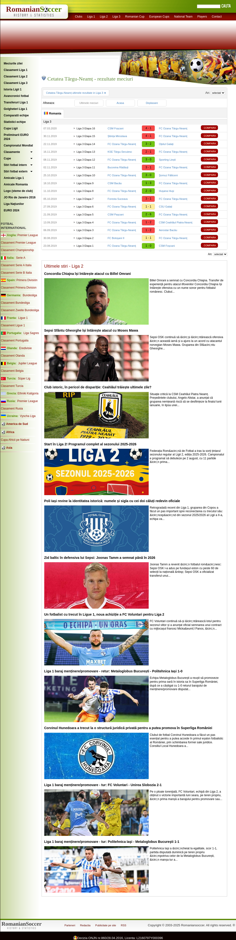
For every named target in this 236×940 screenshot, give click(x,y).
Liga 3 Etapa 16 (86, 128)
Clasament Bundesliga (15, 302)
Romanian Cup (134, 16)
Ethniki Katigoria (28, 393)
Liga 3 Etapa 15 (86, 136)
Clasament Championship (17, 250)
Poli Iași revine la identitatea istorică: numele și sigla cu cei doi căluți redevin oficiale (112, 501)
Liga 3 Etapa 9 (85, 183)
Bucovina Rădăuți (118, 167)
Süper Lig (24, 378)
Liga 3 (117, 16)
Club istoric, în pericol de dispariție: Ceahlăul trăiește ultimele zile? (98, 387)
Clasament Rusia (12, 408)
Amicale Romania (16, 184)
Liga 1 (91, 16)
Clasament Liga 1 (16, 70)
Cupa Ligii (11, 128)
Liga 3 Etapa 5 (85, 214)
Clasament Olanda (13, 355)
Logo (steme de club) (18, 191)
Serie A (20, 257)
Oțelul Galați (166, 144)
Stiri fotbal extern (16, 171)
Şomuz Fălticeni (168, 175)
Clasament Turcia (12, 386)
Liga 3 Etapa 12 (86, 159)
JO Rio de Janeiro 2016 (20, 197)
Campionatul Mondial (18, 145)
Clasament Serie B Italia (16, 272)
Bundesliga (30, 295)
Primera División (26, 280)
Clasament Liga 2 (16, 76)
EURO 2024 (11, 210)
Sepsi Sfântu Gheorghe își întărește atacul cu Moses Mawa (91, 330)
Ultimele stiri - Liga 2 (63, 266)
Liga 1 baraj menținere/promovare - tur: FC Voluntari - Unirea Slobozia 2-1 (103, 785)
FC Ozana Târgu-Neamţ (173, 128)
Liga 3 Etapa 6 (85, 206)
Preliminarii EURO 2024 (16, 137)
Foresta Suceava (118, 198)
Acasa (120, 102)
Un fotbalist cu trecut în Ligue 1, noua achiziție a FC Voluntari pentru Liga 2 (104, 614)
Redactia (85, 925)
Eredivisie (25, 348)
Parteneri (69, 925)
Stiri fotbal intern (15, 165)
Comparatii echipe (16, 115)
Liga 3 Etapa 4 (85, 222)
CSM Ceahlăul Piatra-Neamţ (175, 222)
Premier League (27, 235)
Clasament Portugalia (15, 340)
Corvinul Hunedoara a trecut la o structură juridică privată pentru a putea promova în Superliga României (128, 728)
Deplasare (152, 102)
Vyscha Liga (27, 416)
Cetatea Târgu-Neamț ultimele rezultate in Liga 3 (76, 92)
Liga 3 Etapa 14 (86, 144)
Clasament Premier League (18, 242)
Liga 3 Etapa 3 (85, 230)
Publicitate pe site (105, 925)
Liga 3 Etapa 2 (85, 238)
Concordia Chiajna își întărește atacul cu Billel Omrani (87, 274)
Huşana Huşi (166, 190)
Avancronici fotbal (16, 96)
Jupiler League (27, 363)
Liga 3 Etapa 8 (85, 190)
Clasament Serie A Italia (16, 265)
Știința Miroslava (117, 136)
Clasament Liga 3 (16, 83)
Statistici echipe (15, 122)
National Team (183, 16)
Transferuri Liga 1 (16, 102)
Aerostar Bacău (168, 230)
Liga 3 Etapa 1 (85, 245)
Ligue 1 (23, 318)
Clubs (79, 16)
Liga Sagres (31, 333)
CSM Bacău (115, 183)
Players (202, 16)
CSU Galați (165, 206)
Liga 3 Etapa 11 (86, 167)
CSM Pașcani (116, 214)
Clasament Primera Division (19, 287)
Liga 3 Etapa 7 (85, 198)
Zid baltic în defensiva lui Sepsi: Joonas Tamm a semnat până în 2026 (99, 558)
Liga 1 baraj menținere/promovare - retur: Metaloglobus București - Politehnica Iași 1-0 (113, 671)
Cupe (7, 158)
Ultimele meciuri (88, 102)
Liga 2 (104, 16)
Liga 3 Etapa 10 (86, 175)
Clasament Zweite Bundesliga (20, 310)
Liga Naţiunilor (14, 204)
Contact (217, 16)
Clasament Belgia (12, 370)
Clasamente (12, 152)
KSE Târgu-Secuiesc (120, 151)
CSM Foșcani (115, 128)
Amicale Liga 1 (14, 178)
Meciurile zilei (13, 63)
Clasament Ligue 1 (13, 325)
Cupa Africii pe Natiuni (15, 440)
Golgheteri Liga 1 (15, 109)
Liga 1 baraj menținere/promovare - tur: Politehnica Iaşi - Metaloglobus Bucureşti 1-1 (111, 842)
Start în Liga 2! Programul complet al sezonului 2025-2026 (90, 444)
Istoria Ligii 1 (13, 89)
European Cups (159, 16)
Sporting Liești (167, 159)
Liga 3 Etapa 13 (86, 151)
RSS (123, 925)
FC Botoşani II (116, 238)
